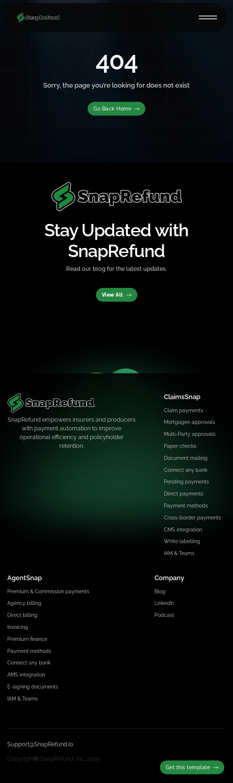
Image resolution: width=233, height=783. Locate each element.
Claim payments (183, 410)
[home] (36, 17)
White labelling (182, 541)
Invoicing (17, 627)
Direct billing (22, 615)
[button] (208, 17)
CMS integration (183, 530)
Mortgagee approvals (189, 422)
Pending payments (186, 482)
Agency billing (24, 603)
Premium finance (27, 639)
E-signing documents (32, 687)
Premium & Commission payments (48, 591)
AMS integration (26, 675)
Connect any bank (185, 470)
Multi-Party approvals (190, 434)
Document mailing (186, 458)
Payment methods (186, 506)
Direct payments (184, 494)
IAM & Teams (179, 553)
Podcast (164, 615)
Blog (159, 591)
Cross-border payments (192, 518)
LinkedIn (164, 603)
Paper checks (180, 446)
